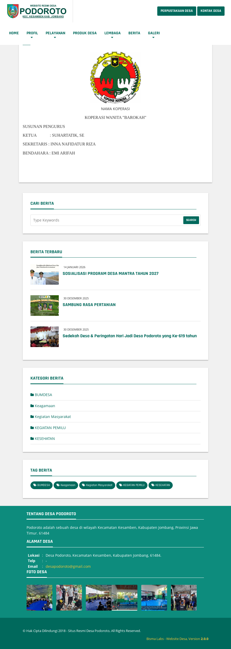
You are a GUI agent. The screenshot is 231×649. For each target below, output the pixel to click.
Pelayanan (55, 33)
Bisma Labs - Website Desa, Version (177, 638)
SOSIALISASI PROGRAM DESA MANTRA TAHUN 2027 (111, 273)
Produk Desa (85, 33)
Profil (32, 33)
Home (14, 33)
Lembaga (112, 33)
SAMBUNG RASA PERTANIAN (89, 305)
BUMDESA (41, 394)
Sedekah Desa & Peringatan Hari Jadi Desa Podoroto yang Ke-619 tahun (130, 336)
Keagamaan (42, 405)
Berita (134, 33)
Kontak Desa (211, 11)
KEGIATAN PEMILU (48, 427)
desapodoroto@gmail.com (68, 566)
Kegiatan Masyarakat (50, 416)
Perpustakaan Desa (177, 11)
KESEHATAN (42, 438)
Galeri (154, 33)
